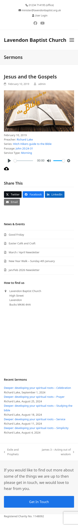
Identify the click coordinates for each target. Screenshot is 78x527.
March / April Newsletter (24, 252)
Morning (26, 153)
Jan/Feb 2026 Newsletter (24, 270)
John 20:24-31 (24, 148)
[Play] (9, 160)
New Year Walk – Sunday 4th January (32, 261)
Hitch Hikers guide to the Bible (32, 144)
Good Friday (16, 234)
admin (42, 84)
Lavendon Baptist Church (35, 39)
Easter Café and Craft (22, 243)
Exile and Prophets (11, 452)
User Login (41, 15)
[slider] (23, 161)
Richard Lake (25, 139)
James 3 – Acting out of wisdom (53, 452)
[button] (71, 40)
